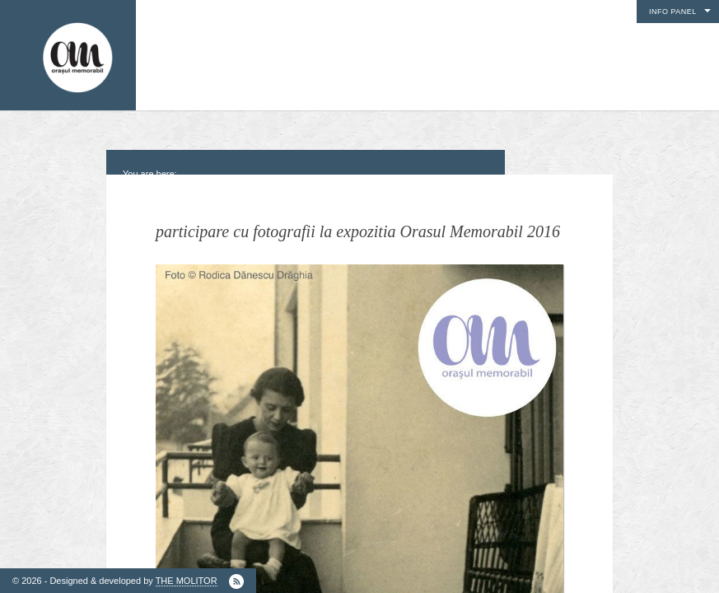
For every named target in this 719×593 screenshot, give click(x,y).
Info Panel (673, 11)
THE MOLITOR (186, 581)
